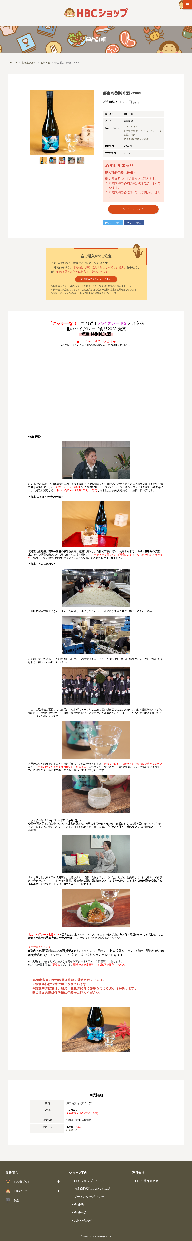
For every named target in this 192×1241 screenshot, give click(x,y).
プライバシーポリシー (89, 1196)
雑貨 (16, 1200)
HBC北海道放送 (148, 1181)
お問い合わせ (83, 1220)
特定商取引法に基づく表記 (92, 1188)
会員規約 (80, 1204)
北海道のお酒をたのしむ (137, 139)
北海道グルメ (22, 1181)
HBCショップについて (89, 1181)
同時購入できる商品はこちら (96, 279)
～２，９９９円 (132, 127)
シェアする (134, 223)
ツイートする (113, 223)
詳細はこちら (73, 1129)
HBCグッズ (21, 1191)
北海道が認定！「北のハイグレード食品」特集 (142, 133)
